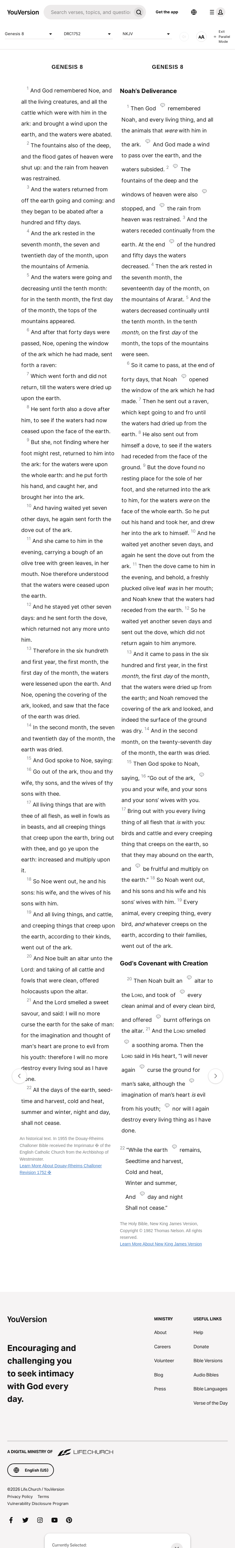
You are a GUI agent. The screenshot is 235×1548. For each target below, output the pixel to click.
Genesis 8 (29, 34)
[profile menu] (216, 12)
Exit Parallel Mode (222, 36)
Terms (43, 1496)
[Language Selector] (194, 12)
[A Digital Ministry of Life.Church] (117, 1449)
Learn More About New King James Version (161, 1244)
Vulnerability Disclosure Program (37, 1503)
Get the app (167, 11)
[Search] (87, 12)
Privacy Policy (20, 1496)
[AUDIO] (184, 37)
